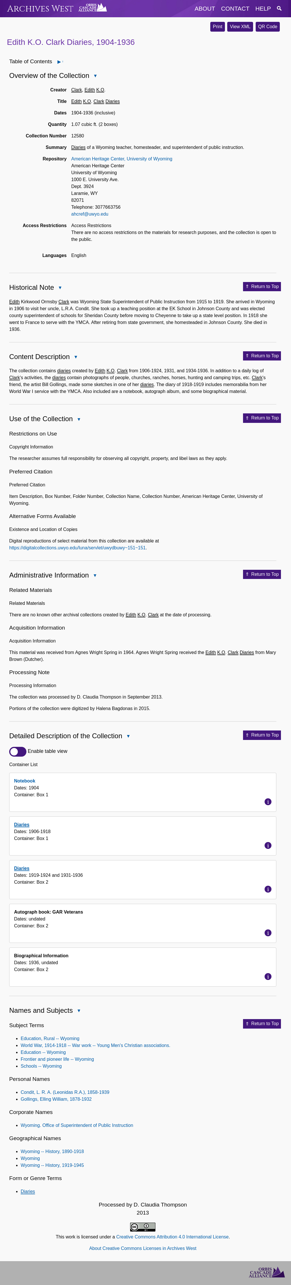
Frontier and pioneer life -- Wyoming (57, 1059)
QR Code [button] (267, 26)
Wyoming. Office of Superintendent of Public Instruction (77, 1125)
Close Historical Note (59, 288)
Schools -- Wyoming (41, 1066)
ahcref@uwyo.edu (89, 214)
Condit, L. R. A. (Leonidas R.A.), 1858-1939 (65, 1092)
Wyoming (30, 1158)
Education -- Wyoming (43, 1052)
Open (62, 61)
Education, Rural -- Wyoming (50, 1038)
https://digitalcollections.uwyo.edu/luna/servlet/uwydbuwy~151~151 (77, 547)
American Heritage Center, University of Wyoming (121, 158)
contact (235, 8)
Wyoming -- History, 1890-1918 (52, 1151)
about (204, 8)
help (263, 8)
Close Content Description (75, 357)
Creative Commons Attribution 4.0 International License (172, 1236)
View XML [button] (240, 26)
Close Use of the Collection (78, 420)
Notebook (24, 780)
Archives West (40, 9)
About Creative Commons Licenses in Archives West (142, 1248)
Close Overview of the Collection (95, 76)
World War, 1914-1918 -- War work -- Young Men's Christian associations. (95, 1045)
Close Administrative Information (94, 576)
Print (217, 26)
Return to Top (262, 286)
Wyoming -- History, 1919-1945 (52, 1165)
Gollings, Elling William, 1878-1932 (56, 1099)
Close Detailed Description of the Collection (128, 737)
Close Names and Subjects (78, 1011)
